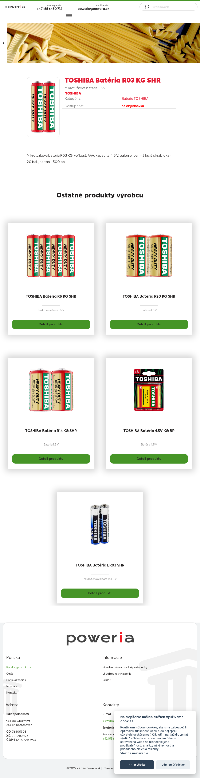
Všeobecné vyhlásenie (117, 673)
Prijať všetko (137, 764)
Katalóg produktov (18, 667)
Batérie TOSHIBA (135, 98)
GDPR (106, 680)
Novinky (11, 686)
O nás (9, 673)
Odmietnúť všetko (173, 764)
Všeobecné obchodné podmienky (125, 667)
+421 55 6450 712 (114, 738)
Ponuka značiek (16, 680)
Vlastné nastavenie (134, 753)
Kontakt (11, 692)
